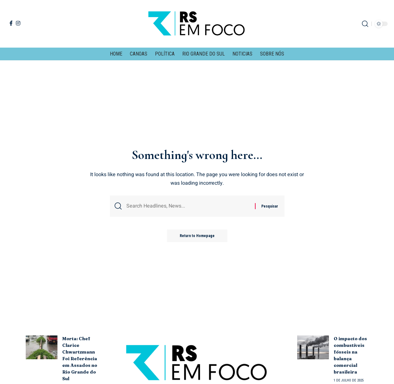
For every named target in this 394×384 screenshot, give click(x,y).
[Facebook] (11, 23)
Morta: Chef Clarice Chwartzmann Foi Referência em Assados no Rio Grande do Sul (79, 358)
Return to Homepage (197, 236)
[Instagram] (18, 23)
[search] (365, 23)
